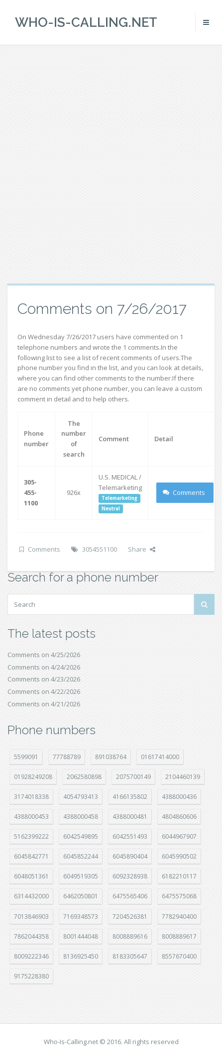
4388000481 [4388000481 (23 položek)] (129, 816)
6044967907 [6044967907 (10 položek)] (179, 836)
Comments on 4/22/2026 (43, 691)
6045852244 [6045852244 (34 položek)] (80, 856)
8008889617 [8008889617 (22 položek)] (179, 936)
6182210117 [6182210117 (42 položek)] (179, 876)
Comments (184, 492)
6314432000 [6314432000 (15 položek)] (31, 896)
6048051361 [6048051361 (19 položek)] (31, 876)
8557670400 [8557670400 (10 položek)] (179, 956)
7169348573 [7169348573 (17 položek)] (80, 916)
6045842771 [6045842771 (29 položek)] (31, 856)
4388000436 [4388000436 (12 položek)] (179, 796)
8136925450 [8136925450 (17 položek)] (80, 956)
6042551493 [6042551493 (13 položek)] (129, 836)
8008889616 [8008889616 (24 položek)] (129, 936)
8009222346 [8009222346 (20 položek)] (31, 956)
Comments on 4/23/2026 (43, 679)
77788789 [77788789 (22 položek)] (67, 757)
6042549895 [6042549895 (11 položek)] (80, 836)
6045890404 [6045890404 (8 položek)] (129, 856)
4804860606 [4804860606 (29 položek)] (179, 816)
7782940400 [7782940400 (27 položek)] (179, 916)
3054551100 (99, 549)
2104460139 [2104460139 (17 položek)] (182, 777)
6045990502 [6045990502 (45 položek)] (179, 856)
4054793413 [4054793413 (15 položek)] (80, 796)
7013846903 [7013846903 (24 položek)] (31, 916)
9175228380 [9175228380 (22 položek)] (31, 976)
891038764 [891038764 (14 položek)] (110, 757)
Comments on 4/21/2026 (43, 703)
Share (141, 549)
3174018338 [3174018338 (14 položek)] (31, 796)
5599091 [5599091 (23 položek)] (26, 757)
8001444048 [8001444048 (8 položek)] (80, 936)
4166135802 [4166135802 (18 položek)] (129, 796)
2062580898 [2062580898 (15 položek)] (84, 777)
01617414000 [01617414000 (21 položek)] (160, 757)
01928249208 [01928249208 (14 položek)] (33, 777)
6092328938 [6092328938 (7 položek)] (129, 876)
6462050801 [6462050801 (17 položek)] (80, 896)
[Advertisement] (109, 164)
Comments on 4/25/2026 (43, 654)
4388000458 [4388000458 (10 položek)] (80, 816)
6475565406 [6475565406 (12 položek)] (129, 896)
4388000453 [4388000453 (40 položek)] (31, 816)
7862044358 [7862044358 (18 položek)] (31, 936)
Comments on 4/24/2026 (43, 667)
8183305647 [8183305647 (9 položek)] (129, 956)
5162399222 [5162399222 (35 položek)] (31, 836)
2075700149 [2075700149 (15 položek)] (133, 777)
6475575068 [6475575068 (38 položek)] (179, 896)
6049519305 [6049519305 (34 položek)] (80, 876)
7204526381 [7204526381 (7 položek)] (129, 916)
